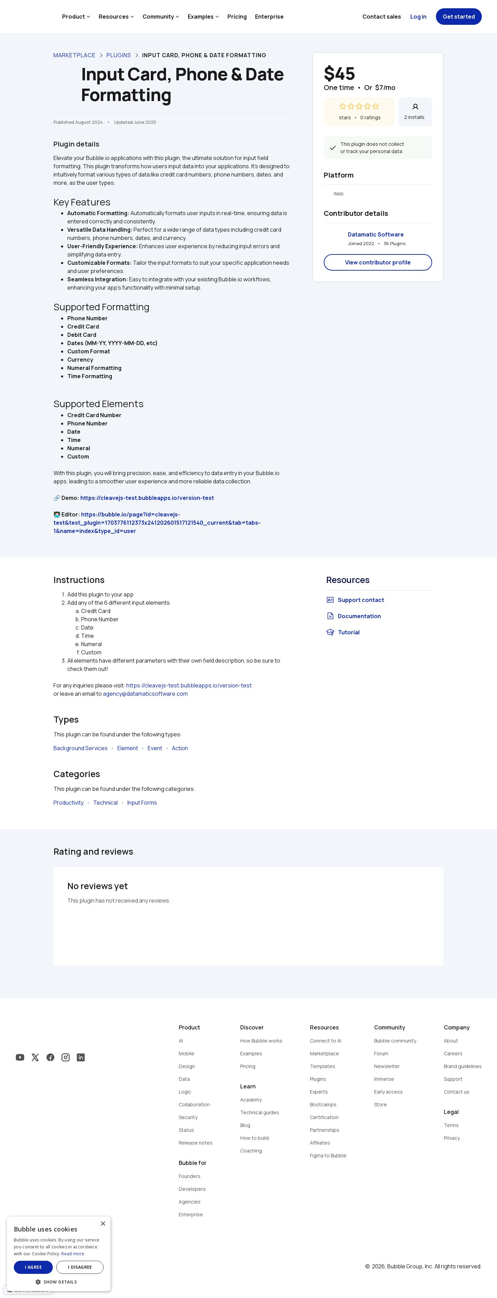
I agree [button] (33, 1267)
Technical (105, 802)
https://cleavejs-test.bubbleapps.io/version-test (147, 498)
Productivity (68, 802)
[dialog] (58, 1254)
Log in (418, 16)
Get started (459, 16)
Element (127, 748)
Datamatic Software (376, 234)
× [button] (102, 1224)
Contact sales (381, 16)
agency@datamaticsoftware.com (145, 693)
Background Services (80, 748)
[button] (59, 1281)
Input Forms (142, 802)
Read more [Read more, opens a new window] (72, 1254)
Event (155, 748)
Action (180, 748)
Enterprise (269, 16)
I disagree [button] (80, 1267)
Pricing (237, 16)
